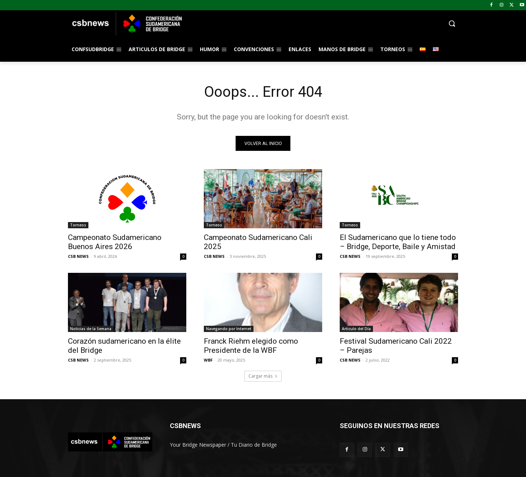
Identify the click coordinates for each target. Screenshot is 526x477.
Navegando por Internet (228, 328)
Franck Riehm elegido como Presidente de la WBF (251, 346)
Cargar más (263, 376)
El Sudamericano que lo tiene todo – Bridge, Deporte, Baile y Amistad (398, 242)
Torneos (78, 225)
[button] (321, 23)
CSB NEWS (78, 256)
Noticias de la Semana (90, 328)
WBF (208, 360)
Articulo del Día (356, 328)
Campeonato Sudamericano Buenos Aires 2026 (114, 242)
